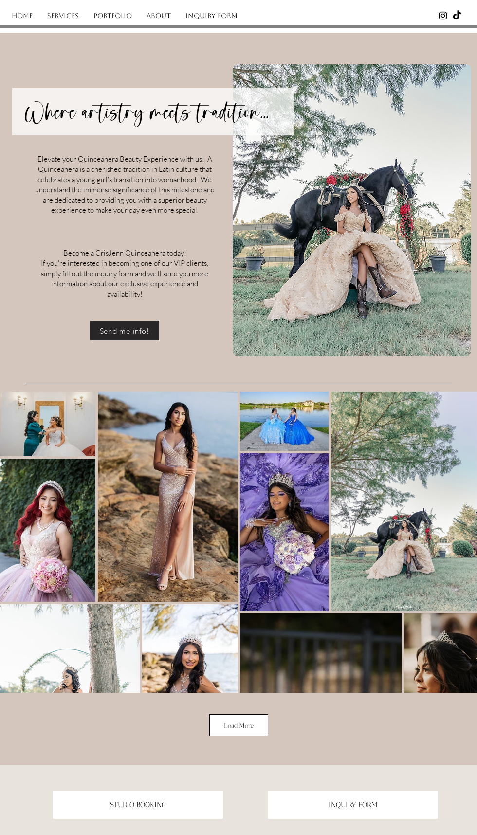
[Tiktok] (457, 15)
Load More (239, 725)
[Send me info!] (124, 330)
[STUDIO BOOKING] (138, 805)
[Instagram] (443, 15)
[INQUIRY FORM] (353, 805)
